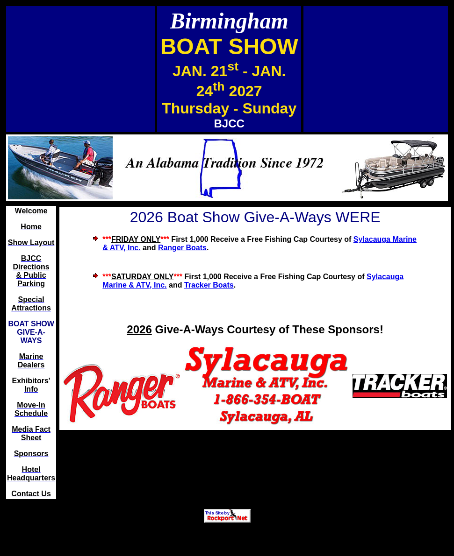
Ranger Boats (182, 248)
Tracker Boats (209, 285)
